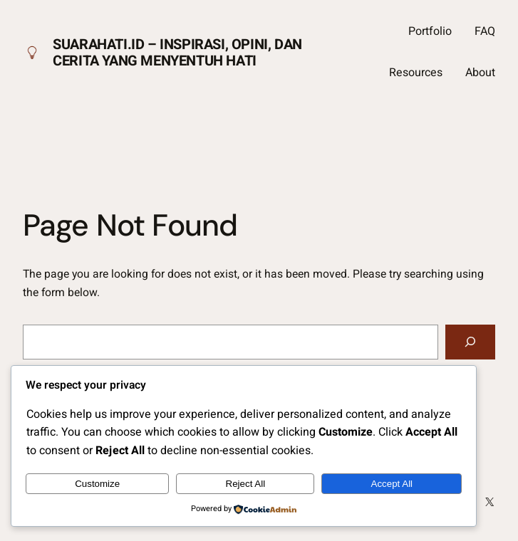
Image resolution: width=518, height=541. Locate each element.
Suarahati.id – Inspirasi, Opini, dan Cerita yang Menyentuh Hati (177, 52)
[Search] (470, 342)
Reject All (246, 483)
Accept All (392, 483)
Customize (97, 483)
